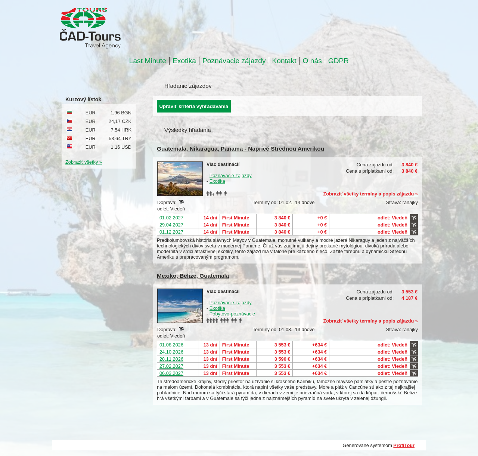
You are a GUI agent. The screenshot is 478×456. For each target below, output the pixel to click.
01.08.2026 (171, 345)
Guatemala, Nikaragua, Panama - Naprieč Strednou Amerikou (240, 148)
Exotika (184, 61)
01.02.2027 (171, 218)
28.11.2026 (171, 359)
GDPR (338, 61)
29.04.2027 (171, 225)
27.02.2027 (171, 366)
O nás (312, 61)
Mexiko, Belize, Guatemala (193, 275)
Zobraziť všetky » (83, 162)
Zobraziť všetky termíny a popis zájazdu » (370, 194)
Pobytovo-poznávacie (232, 314)
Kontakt (284, 61)
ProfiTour (404, 445)
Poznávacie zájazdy (234, 61)
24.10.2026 (171, 352)
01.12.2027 (171, 232)
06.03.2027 (171, 373)
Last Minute (147, 61)
